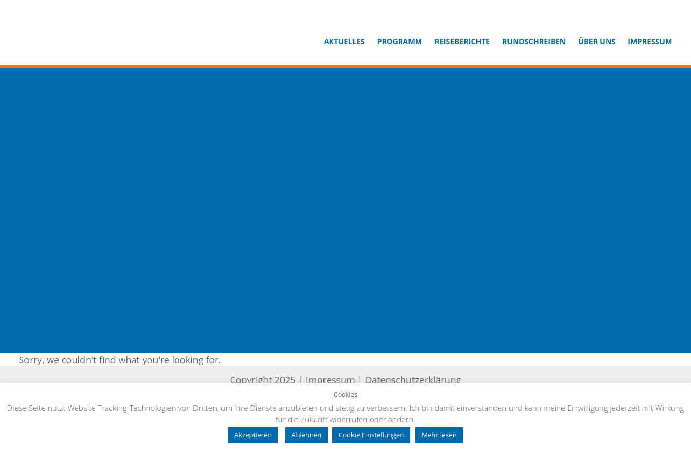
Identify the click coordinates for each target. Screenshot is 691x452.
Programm (399, 41)
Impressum (650, 41)
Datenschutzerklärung (413, 380)
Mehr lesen (439, 435)
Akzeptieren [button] (253, 435)
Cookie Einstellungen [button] (371, 435)
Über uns (596, 41)
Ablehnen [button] (306, 435)
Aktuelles (344, 41)
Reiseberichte (462, 41)
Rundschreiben (534, 41)
